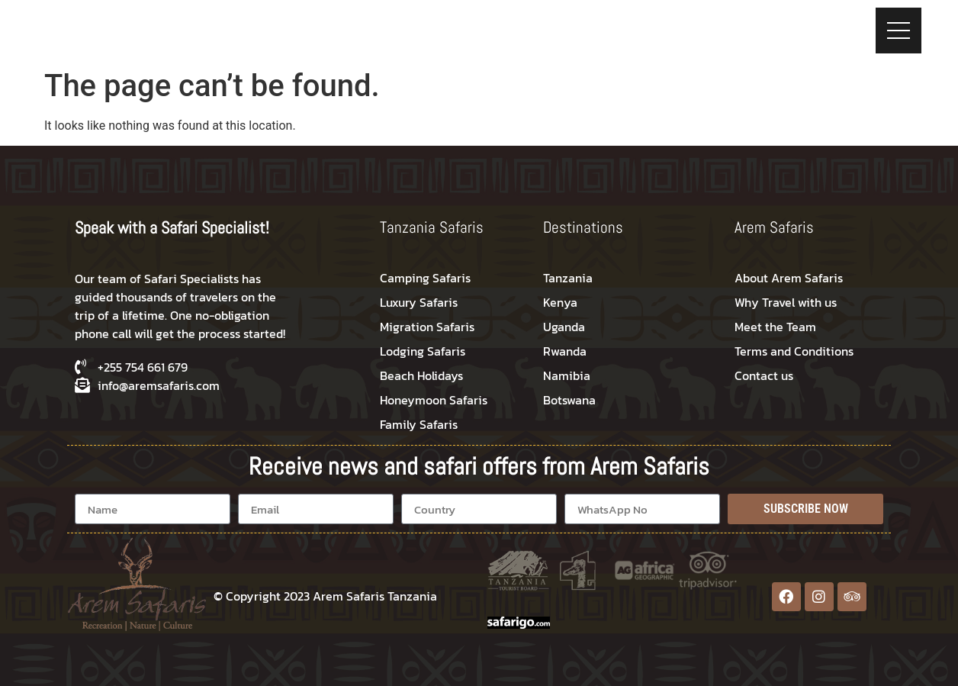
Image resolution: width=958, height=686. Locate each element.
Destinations (418, 25)
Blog (669, 25)
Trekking (564, 25)
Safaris (495, 25)
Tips (624, 25)
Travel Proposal (750, 25)
